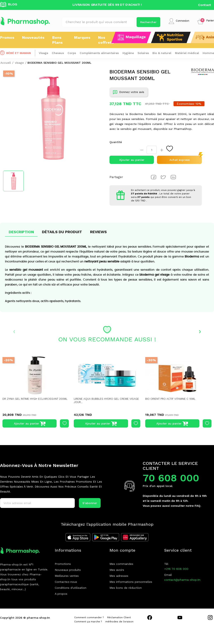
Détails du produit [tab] (62, 232)
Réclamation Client (119, 617)
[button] (205, 21)
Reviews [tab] (98, 232)
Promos (7, 37)
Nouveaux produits (68, 569)
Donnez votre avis (128, 92)
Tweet (163, 177)
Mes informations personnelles (130, 581)
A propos (61, 593)
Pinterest (173, 177)
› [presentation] (200, 331)
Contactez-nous (66, 581)
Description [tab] (21, 232)
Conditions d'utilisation (70, 587)
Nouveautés (33, 37)
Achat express (179, 159)
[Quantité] (152, 150)
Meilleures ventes (67, 575)
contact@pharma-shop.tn (182, 579)
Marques (82, 37)
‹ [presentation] (14, 331)
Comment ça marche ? (88, 621)
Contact (204, 5)
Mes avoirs (116, 569)
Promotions (63, 563)
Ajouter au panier (131, 159)
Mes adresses (118, 575)
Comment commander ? (89, 617)
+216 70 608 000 (176, 568)
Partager (153, 177)
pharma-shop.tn (38, 617)
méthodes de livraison (119, 621)
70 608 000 (171, 478)
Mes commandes (121, 563)
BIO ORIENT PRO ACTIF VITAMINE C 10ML (173, 398)
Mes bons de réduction (125, 587)
